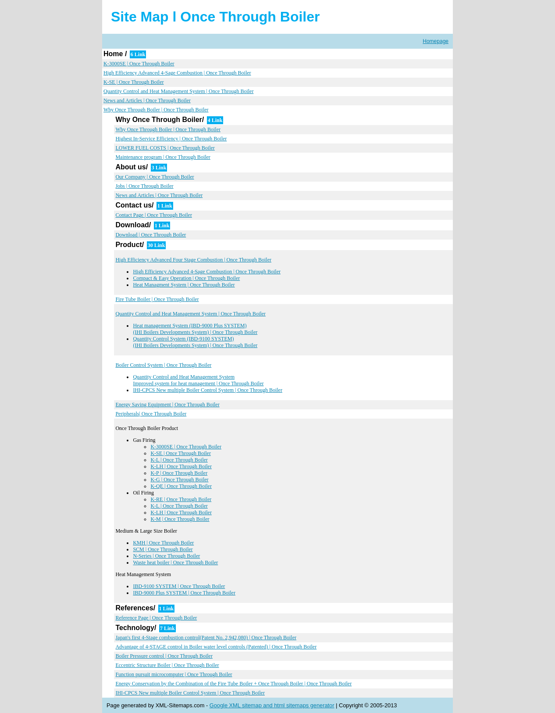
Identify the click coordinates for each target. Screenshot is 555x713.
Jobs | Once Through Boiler (144, 186)
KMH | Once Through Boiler (163, 543)
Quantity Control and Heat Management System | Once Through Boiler (178, 91)
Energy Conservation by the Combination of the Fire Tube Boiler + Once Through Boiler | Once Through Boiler (233, 684)
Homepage (435, 41)
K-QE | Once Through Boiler (180, 486)
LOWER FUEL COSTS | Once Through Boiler (164, 148)
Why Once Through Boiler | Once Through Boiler (156, 110)
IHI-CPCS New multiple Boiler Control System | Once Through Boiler (207, 390)
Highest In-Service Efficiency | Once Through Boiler (171, 139)
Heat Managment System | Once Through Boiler (184, 285)
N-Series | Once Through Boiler (166, 556)
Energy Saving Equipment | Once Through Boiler (167, 404)
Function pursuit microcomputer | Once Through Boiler (173, 674)
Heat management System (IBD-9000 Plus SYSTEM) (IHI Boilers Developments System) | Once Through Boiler (195, 328)
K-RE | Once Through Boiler (180, 499)
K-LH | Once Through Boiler (180, 466)
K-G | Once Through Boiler (179, 480)
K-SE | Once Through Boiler (133, 82)
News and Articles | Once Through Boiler (147, 100)
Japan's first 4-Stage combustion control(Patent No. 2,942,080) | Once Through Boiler (205, 637)
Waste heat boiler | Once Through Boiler (175, 562)
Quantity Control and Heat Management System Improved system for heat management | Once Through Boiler (198, 380)
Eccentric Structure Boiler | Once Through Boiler (167, 665)
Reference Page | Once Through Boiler (156, 618)
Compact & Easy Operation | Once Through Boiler (186, 278)
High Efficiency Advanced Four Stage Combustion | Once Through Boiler (193, 260)
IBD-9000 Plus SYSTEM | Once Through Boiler (184, 593)
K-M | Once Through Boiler (179, 519)
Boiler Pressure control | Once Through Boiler (163, 656)
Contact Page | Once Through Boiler (153, 215)
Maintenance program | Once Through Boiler (162, 157)
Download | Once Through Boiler (150, 235)
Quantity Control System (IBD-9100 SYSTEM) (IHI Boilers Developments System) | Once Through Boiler (195, 342)
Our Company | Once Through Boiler (154, 177)
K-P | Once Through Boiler (178, 473)
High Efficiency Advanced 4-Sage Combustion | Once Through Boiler (177, 73)
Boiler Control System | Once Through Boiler (163, 365)
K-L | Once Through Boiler (178, 460)
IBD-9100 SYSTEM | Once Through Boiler (179, 586)
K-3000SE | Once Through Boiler (138, 64)
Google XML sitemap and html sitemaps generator (272, 705)
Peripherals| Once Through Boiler (150, 414)
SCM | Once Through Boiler (162, 549)
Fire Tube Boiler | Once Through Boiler (157, 299)
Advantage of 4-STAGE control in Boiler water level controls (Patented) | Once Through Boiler (216, 647)
